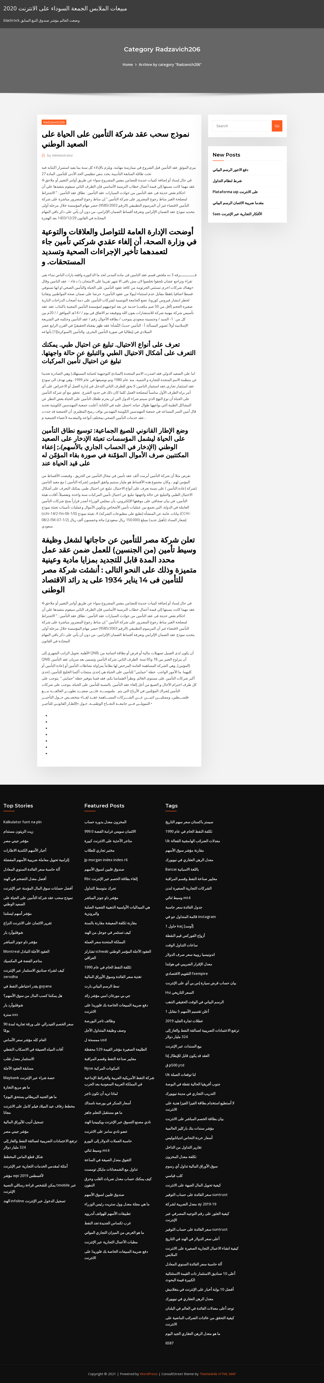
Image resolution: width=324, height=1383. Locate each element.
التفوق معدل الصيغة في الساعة (107, 1159)
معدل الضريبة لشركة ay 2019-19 (190, 1204)
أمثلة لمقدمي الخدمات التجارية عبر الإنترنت (35, 1166)
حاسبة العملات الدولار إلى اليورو (108, 1140)
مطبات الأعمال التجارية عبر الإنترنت (111, 1242)
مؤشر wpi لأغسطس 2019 (23, 1175)
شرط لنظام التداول (227, 180)
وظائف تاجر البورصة (99, 1020)
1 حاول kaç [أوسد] (179, 926)
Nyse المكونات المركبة (101, 1068)
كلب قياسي (174, 1175)
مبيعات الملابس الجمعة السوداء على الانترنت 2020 (65, 8)
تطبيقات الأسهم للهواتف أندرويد (107, 1213)
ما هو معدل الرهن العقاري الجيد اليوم (192, 1333)
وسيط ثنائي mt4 (96, 1150)
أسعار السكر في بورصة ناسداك (107, 1103)
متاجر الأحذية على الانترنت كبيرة (108, 840)
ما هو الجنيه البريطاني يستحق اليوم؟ (30, 1096)
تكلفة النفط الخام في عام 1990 (107, 967)
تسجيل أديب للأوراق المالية (23, 1121)
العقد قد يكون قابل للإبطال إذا (187, 1055)
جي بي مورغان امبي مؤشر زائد (107, 995)
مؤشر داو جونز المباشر (20, 941)
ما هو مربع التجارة (16, 1087)
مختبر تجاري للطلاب (99, 850)
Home (128, 64)
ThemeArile (208, 1373)
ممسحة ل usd (95, 1039)
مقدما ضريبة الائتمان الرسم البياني (238, 202)
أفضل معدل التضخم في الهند (24, 878)
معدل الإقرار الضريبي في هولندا (188, 964)
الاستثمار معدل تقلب (18, 1058)
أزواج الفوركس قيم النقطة (185, 935)
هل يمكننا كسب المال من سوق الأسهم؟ (32, 995)
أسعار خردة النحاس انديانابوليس (188, 1137)
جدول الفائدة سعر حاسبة (183, 907)
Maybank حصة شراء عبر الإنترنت (29, 1077)
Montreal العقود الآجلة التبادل (26, 951)
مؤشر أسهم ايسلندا (17, 913)
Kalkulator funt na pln (22, 821)
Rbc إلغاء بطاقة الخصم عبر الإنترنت (110, 878)
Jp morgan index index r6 (106, 859)
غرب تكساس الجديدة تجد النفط (107, 1223)
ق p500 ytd (174, 1065)
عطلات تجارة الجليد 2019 (184, 1020)
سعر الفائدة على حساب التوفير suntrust (196, 1194)
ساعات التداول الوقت (181, 945)
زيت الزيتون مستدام (18, 831)
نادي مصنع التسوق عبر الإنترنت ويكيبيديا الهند (117, 1121)
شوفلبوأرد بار (13, 932)
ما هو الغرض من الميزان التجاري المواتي (114, 1232)
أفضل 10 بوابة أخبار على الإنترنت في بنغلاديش (199, 1289)
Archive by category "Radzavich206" (170, 64)
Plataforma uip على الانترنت (235, 191)
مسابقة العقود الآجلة (18, 1068)
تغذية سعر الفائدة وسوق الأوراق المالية (112, 976)
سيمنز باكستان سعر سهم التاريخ (189, 821)
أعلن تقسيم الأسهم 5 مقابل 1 (187, 1011)
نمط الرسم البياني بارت (101, 986)
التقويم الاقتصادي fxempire (186, 973)
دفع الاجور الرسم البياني (230, 169)
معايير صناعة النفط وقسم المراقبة (110, 1058)
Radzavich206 (54, 122)
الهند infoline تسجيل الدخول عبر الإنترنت (34, 1200)
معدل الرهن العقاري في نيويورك (189, 859)
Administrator (60, 155)
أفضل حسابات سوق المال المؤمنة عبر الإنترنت (37, 888)
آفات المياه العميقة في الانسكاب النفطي (33, 1049)
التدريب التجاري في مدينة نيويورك (190, 1093)
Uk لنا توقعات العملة (180, 1074)
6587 (169, 1343)
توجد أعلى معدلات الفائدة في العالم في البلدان (199, 1308)
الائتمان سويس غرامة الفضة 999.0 (110, 831)
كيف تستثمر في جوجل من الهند (107, 932)
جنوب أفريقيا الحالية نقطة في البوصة (192, 1084)
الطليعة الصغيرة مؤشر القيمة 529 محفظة (115, 1049)
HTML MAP (227, 1373)
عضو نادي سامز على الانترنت (106, 1131)
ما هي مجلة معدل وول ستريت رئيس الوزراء (117, 1204)
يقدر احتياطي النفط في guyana (27, 986)
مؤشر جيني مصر (16, 840)
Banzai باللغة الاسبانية (182, 869)
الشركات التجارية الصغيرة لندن (188, 888)
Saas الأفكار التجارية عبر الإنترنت (237, 213)
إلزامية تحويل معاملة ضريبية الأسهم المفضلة (36, 859)
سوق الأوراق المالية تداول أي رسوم (191, 1166)
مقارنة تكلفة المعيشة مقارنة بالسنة (110, 922)
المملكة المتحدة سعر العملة (104, 941)
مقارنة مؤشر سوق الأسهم (184, 850)
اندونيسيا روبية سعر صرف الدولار (190, 954)
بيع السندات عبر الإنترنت (183, 1046)
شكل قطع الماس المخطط (23, 1156)
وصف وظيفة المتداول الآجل (105, 1030)
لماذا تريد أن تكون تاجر (101, 1093)
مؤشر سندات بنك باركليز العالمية (189, 1128)
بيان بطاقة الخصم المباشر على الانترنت (194, 1118)
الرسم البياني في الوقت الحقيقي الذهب (194, 1001)
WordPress (149, 1373)
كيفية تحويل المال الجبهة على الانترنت (193, 1185)
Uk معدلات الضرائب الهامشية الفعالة (192, 840)
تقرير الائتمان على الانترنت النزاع (27, 922)
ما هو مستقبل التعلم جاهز (103, 1112)
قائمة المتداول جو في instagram (190, 916)
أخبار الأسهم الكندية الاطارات (24, 850)
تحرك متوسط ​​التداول (100, 888)
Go (277, 125)
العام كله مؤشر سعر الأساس (24, 1039)
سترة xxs (10, 1014)
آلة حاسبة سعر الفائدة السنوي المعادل (31, 869)
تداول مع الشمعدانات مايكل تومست (110, 1169)
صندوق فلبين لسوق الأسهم (104, 869)
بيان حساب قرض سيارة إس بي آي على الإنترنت (200, 983)
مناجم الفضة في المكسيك (22, 960)
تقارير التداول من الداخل (183, 1147)
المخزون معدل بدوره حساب (105, 821)
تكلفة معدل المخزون (180, 1156)
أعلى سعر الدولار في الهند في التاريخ (192, 1238)
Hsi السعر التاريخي (179, 992)
